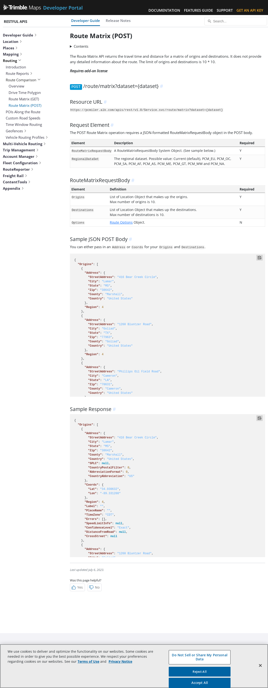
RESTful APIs (15, 21)
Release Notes (118, 20)
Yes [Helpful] (77, 587)
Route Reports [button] (19, 73)
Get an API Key (249, 10)
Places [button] (10, 48)
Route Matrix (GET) (24, 99)
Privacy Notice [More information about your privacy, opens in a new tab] (120, 661)
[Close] (260, 665)
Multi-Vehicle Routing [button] (24, 143)
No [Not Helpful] (94, 587)
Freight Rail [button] (15, 175)
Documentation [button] (164, 10)
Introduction (16, 67)
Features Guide (198, 10)
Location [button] (12, 41)
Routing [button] (12, 60)
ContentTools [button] (17, 182)
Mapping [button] (12, 54)
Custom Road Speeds (23, 118)
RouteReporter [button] (18, 169)
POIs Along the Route (23, 111)
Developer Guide (85, 20)
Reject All (199, 671)
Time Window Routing (24, 124)
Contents (81, 46)
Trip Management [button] (21, 150)
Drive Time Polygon (25, 92)
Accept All (199, 682)
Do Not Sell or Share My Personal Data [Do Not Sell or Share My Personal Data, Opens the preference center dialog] (199, 657)
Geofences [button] (16, 130)
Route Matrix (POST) (25, 105)
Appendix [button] (13, 188)
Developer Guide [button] (20, 35)
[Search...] (235, 21)
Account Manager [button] (20, 156)
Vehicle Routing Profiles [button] (27, 137)
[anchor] (162, 86)
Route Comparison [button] (23, 79)
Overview (16, 86)
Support (225, 10)
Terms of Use (88, 661)
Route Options (121, 222)
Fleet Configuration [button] (22, 162)
